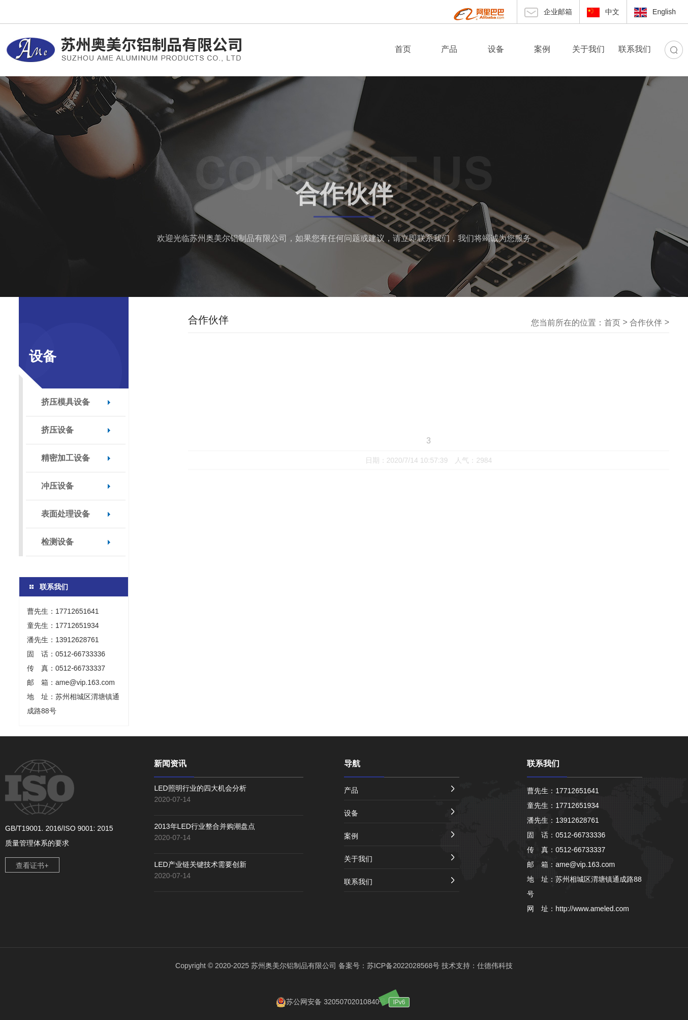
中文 (603, 12)
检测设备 (57, 541)
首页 (612, 322)
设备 (399, 812)
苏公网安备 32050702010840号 (331, 1002)
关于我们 (399, 858)
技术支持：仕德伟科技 (477, 966)
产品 (399, 790)
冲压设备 (57, 486)
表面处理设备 (65, 513)
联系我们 (399, 881)
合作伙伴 (344, 197)
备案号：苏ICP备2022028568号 (389, 966)
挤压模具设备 (65, 402)
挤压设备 (57, 430)
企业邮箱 (548, 12)
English (655, 12)
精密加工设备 (65, 458)
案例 (399, 835)
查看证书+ (32, 865)
